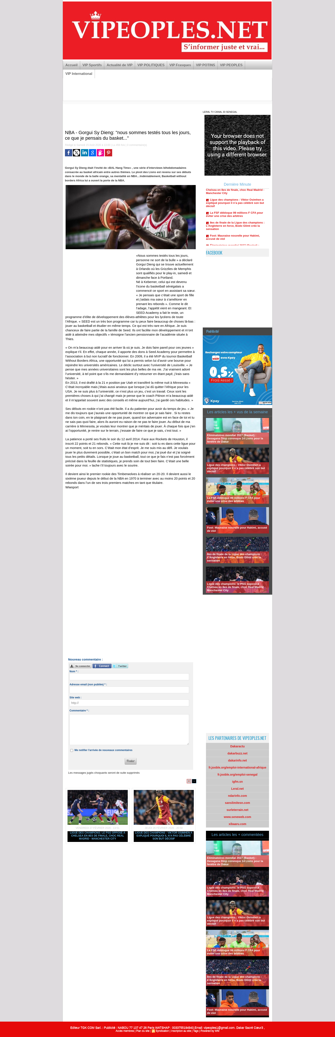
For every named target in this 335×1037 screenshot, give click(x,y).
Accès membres (125, 1030)
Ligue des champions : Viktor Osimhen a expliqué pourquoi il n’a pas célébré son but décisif (163, 835)
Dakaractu (237, 746)
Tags (195, 1030)
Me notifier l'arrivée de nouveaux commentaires (103, 750)
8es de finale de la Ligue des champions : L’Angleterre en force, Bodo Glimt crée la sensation (235, 228)
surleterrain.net (237, 810)
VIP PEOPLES (231, 65)
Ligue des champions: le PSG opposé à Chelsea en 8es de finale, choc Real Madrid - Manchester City (97, 835)
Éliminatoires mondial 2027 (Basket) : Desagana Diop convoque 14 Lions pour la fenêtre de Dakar (235, 438)
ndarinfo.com (237, 795)
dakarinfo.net (237, 760)
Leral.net (237, 788)
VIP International (78, 74)
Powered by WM (210, 1030)
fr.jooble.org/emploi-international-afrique (237, 767)
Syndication (162, 1030)
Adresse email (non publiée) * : (88, 684)
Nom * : (73, 671)
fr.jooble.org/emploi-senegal (237, 774)
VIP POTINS (205, 65)
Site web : (75, 697)
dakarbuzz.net (237, 753)
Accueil (71, 65)
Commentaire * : (79, 710)
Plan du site (143, 1030)
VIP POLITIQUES (151, 65)
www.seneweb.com (237, 817)
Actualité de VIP (119, 65)
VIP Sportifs (92, 65)
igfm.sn (237, 781)
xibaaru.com (237, 824)
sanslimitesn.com (237, 802)
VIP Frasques (180, 65)
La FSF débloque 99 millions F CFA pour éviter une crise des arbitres (234, 217)
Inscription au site (181, 1030)
